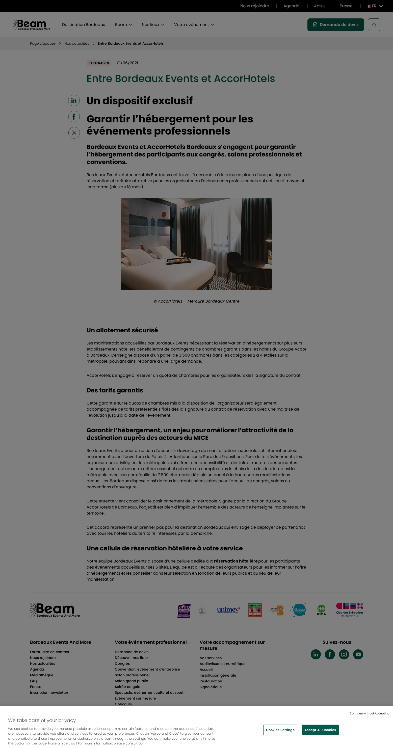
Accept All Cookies (320, 732)
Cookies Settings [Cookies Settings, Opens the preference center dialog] (280, 732)
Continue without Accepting (369, 716)
